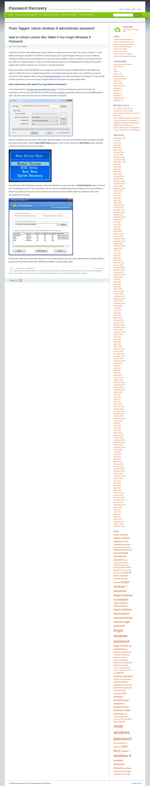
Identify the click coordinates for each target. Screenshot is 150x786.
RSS (133, 9)
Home (121, 9)
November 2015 (119, 413)
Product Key (118, 74)
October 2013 (118, 473)
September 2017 (119, 361)
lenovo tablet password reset (24, 273)
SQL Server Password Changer (125, 56)
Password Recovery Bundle (26, 15)
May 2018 (117, 342)
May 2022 (117, 227)
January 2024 (118, 179)
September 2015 (119, 418)
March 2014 (118, 461)
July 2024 (117, 164)
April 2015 (117, 430)
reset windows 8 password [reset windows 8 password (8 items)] (121, 703)
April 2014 (117, 459)
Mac (115, 69)
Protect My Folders (86, 15)
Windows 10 (118, 88)
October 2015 (118, 416)
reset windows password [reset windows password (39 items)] (123, 732)
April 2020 (117, 287)
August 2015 (118, 421)
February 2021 (119, 262)
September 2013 (119, 476)
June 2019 (117, 310)
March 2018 (118, 346)
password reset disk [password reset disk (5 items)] (121, 663)
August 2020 (118, 277)
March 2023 (118, 203)
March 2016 (118, 404)
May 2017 (117, 370)
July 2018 (117, 337)
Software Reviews (120, 79)
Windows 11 (118, 91)
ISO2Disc (62, 92)
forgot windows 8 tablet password (25, 271)
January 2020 (118, 294)
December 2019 (119, 296)
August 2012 (118, 507)
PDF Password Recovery (122, 46)
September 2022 (119, 217)
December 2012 (119, 497)
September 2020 (119, 274)
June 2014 (117, 454)
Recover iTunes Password (123, 54)
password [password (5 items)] (124, 660)
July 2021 (117, 251)
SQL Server (118, 81)
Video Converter (119, 86)
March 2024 (118, 174)
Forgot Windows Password (123, 39)
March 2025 (118, 150)
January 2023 (118, 207)
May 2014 (117, 457)
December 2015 (119, 411)
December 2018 (119, 325)
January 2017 (118, 380)
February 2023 (119, 205)
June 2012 (117, 512)
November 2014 (119, 442)
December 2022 (119, 210)
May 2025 (117, 145)
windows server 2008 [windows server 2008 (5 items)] (122, 774)
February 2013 (119, 493)
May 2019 (117, 313)
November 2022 (119, 212)
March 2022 (118, 231)
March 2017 (118, 375)
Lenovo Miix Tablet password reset (72, 271)
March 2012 (118, 519)
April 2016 (117, 401)
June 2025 (117, 143)
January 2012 (118, 524)
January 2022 (118, 236)
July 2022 (117, 222)
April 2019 (117, 315)
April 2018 (117, 344)
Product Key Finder (69, 15)
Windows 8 (30, 268)
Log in (139, 9)
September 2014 (119, 447)
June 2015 (117, 426)
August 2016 (118, 392)
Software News (119, 76)
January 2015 (118, 438)
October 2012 (118, 502)
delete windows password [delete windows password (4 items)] (122, 547)
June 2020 (117, 282)
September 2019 (119, 303)
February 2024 (119, 176)
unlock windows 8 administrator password (72, 273)
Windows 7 (117, 93)
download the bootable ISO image (41, 89)
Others (116, 71)
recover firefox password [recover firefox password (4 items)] (122, 668)
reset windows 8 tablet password (46, 273)
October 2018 (118, 330)
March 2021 (118, 260)
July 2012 (117, 509)
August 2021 (118, 248)
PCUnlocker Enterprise (52, 76)
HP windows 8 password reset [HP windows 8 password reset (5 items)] (122, 654)
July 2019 (117, 308)
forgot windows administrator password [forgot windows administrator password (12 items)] (123, 613)
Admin (24, 46)
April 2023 (117, 200)
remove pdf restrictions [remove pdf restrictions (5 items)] (122, 679)
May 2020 (117, 284)
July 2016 (117, 394)
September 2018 (119, 332)
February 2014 (119, 464)
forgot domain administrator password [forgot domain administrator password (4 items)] (121, 562)
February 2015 (119, 435)
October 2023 (118, 186)
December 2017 (119, 354)
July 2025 (117, 140)
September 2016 (119, 390)
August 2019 (118, 306)
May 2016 (117, 399)
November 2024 (119, 160)
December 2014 (119, 440)
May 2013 (117, 485)
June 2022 (117, 224)
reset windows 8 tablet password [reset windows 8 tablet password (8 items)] (122, 710)
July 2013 (117, 481)
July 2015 (117, 423)
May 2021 (117, 255)
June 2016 (117, 397)
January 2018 (118, 351)
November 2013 (119, 471)
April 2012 (117, 517)
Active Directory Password (123, 64)
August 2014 (118, 449)
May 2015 (117, 428)
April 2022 (117, 229)
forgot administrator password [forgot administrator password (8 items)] (121, 556)
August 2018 (118, 334)
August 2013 (118, 478)
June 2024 (117, 167)
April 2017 (117, 373)
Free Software (119, 67)
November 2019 (119, 299)
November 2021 (119, 241)
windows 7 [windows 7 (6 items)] (125, 751)
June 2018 (117, 339)
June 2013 (117, 483)
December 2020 (119, 267)
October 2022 (118, 215)
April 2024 (117, 171)
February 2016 (119, 406)
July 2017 (117, 366)
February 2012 (119, 521)
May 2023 (117, 198)
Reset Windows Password (49, 15)
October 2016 (118, 387)
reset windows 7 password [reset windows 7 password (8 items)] (120, 696)
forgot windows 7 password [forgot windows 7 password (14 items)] (121, 586)
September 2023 (119, 188)
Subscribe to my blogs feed (132, 29)
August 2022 (118, 219)
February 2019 (119, 320)
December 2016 (119, 382)
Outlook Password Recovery (124, 42)
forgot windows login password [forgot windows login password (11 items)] (123, 621)
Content (127, 9)
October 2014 (118, 445)
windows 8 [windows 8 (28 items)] (122, 756)
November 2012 (119, 500)
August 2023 (118, 191)
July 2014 (117, 452)
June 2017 (117, 368)
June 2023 (117, 195)
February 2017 (119, 378)
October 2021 (118, 243)
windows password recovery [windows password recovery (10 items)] (119, 764)
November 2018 (119, 327)
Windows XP (118, 100)
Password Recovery (28, 8)
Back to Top (137, 783)
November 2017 (119, 356)
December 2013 (119, 469)
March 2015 (118, 433)
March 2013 (118, 490)
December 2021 (119, 239)
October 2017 (118, 358)
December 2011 (119, 526)
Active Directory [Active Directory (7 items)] (121, 535)
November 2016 (119, 385)
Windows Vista (119, 98)
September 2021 (119, 246)
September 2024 (119, 162)
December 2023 (119, 181)
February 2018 (119, 349)
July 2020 (117, 279)
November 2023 (119, 183)
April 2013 (117, 488)
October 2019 (118, 301)
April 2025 (117, 147)
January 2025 (118, 155)
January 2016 (118, 409)
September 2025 (119, 138)
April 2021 (117, 258)
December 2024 (119, 157)
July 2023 (117, 193)
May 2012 (117, 514)
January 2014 (118, 466)
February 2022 (119, 234)
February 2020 (119, 291)
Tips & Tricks (20, 268)
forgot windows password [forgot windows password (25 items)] (121, 635)
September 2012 (119, 505)
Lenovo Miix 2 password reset (48, 271)
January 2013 (118, 495)
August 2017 (118, 363)
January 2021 (118, 265)
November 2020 (119, 270)
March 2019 (118, 318)
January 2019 (118, 322)
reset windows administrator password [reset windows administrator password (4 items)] (121, 716)
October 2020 (118, 272)
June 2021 (117, 253)
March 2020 (118, 289)
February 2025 (119, 152)
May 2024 (117, 169)
